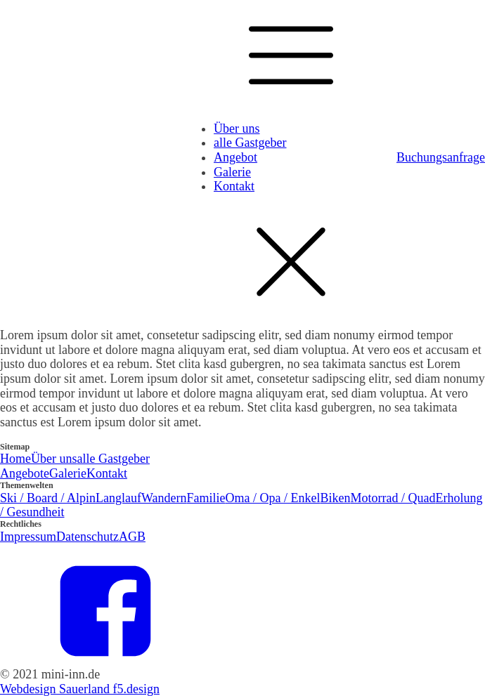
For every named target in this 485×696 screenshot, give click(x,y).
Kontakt (234, 186)
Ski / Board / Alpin (48, 498)
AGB (132, 537)
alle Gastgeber (250, 143)
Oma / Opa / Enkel (273, 498)
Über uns (237, 129)
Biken (335, 498)
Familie (206, 498)
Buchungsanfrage (440, 157)
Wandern (164, 498)
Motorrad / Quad (392, 498)
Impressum (28, 537)
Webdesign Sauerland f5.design (80, 689)
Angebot (235, 157)
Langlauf (118, 498)
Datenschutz (87, 537)
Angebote (24, 473)
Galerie (232, 172)
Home (15, 459)
